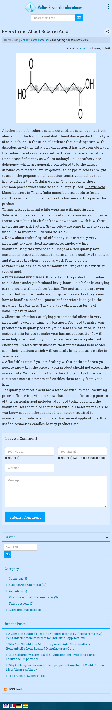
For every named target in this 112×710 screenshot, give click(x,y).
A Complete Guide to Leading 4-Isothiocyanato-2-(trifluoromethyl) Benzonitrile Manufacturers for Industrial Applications (54, 636)
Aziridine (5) (16, 591)
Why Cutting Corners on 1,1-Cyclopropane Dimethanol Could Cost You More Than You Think (55, 667)
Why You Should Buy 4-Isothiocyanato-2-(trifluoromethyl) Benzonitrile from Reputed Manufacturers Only (48, 646)
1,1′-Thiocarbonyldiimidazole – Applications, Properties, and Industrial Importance (50, 657)
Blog (17, 40)
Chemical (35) (17, 578)
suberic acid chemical (36, 40)
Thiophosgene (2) (19, 603)
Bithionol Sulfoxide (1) (23, 610)
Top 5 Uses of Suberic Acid (25, 676)
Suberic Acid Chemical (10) (26, 585)
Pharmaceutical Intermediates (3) (32, 597)
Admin (83, 48)
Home (7, 40)
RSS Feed (15, 689)
